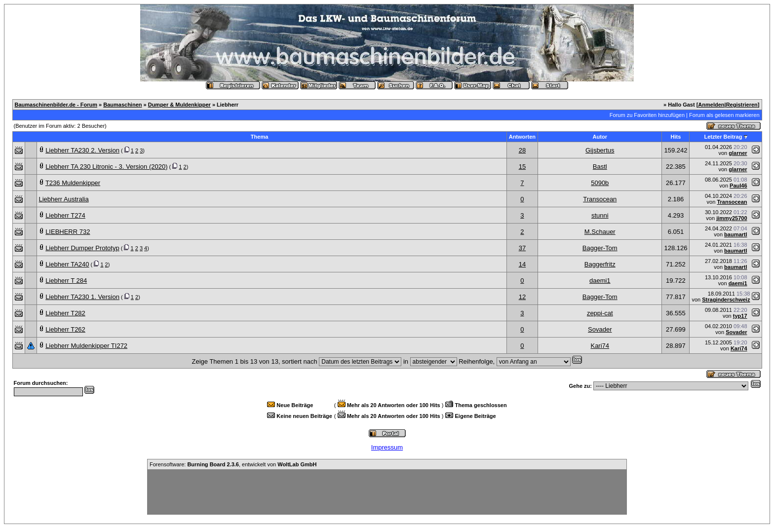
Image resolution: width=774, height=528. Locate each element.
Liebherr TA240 (67, 264)
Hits (676, 137)
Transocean (600, 199)
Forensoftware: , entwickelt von (233, 464)
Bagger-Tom (600, 248)
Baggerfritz (600, 264)
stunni (600, 215)
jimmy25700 (731, 218)
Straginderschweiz (726, 299)
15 (522, 166)
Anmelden (711, 105)
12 (522, 297)
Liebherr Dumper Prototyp (82, 248)
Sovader (600, 329)
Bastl (600, 166)
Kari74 (599, 345)
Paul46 (738, 186)
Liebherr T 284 (66, 280)
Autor (600, 137)
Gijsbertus (600, 150)
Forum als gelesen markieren (724, 115)
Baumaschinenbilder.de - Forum (56, 105)
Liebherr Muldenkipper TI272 (86, 345)
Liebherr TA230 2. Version (82, 150)
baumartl (735, 234)
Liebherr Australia (64, 199)
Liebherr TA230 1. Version (82, 297)
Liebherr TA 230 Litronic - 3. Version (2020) (106, 166)
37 (522, 248)
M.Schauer (600, 231)
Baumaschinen (122, 105)
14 (522, 264)
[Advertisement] (387, 492)
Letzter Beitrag (723, 137)
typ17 (740, 316)
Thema (259, 137)
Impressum (387, 447)
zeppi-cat (600, 313)
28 (522, 150)
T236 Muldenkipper (72, 183)
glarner (738, 153)
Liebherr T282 (65, 313)
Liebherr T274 (65, 215)
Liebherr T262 (65, 329)
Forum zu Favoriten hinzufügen (647, 115)
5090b (600, 183)
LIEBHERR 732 (67, 231)
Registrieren (742, 105)
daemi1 (600, 280)
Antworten (522, 137)
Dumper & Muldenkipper (179, 105)
